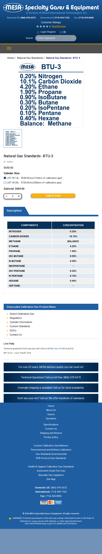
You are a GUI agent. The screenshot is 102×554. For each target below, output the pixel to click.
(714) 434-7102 (59, 491)
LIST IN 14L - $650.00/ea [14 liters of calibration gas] (34, 178)
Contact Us (16, 334)
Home (51, 406)
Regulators (16, 318)
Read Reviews (59, 26)
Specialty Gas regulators (51, 475)
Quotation (51, 418)
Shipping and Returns (51, 433)
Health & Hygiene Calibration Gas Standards (51, 466)
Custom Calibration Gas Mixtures (51, 445)
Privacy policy (51, 437)
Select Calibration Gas (22, 313)
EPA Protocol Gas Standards (51, 458)
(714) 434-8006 (54, 496)
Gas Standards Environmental (51, 454)
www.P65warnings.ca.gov (41, 523)
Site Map (51, 479)
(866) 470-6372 (59, 487)
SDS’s (13, 330)
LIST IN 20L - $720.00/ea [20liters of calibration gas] (34, 182)
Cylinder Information (21, 322)
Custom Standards (20, 326)
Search (29, 38)
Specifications (51, 424)
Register (51, 32)
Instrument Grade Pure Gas (51, 470)
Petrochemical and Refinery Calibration (51, 449)
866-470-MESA (61, 349)
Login (43, 32)
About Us (51, 410)
